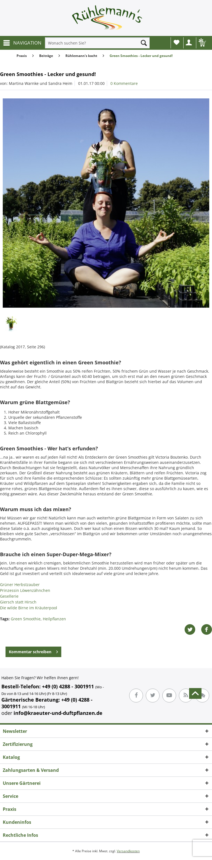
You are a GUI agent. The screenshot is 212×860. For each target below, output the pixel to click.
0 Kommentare (124, 83)
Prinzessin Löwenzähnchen (25, 590)
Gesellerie (9, 596)
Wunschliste (176, 42)
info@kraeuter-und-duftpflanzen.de (58, 713)
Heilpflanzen (54, 618)
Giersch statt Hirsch (18, 602)
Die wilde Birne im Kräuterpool (28, 607)
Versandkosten (128, 851)
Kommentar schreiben (33, 650)
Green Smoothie (26, 618)
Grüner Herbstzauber (20, 584)
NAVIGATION (22, 42)
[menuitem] (22, 42)
